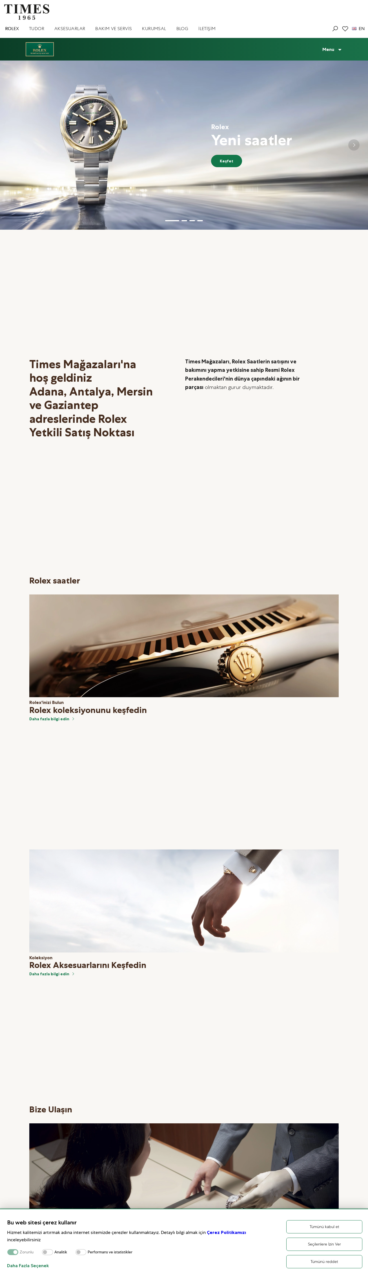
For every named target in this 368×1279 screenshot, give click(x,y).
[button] (172, 220)
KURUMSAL (154, 29)
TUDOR (36, 29)
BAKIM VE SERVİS (113, 29)
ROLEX (12, 29)
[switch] (47, 1252)
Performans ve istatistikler (110, 1252)
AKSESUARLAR (69, 29)
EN (358, 28)
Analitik (60, 1252)
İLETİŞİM (207, 29)
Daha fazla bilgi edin (52, 718)
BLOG (182, 29)
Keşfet (226, 161)
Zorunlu (27, 1252)
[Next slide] (354, 145)
